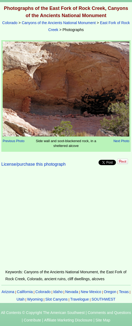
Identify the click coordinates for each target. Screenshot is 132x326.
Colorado (9, 23)
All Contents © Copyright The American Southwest (43, 312)
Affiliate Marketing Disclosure (68, 320)
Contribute (32, 320)
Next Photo (121, 141)
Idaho (58, 292)
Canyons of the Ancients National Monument (59, 23)
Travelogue (79, 299)
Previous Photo (13, 141)
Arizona (8, 292)
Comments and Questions (109, 312)
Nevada (71, 292)
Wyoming (35, 299)
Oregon (110, 292)
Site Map (102, 320)
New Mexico (91, 292)
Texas (124, 292)
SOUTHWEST (103, 299)
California (25, 292)
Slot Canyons (56, 299)
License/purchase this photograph (33, 164)
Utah (21, 299)
